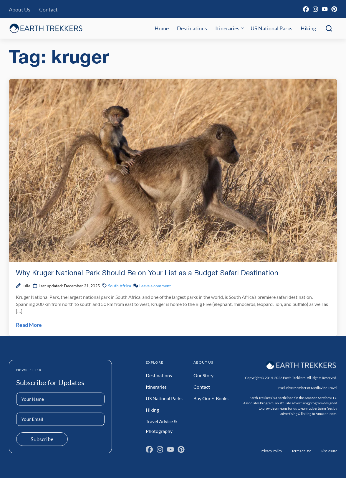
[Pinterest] (334, 9)
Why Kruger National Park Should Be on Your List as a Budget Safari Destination (147, 273)
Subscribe (42, 439)
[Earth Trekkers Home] (46, 28)
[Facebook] (306, 9)
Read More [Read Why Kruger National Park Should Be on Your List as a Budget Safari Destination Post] (29, 325)
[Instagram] (315, 9)
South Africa (119, 285)
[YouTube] (325, 9)
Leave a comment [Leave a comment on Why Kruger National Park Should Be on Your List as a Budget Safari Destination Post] (155, 285)
